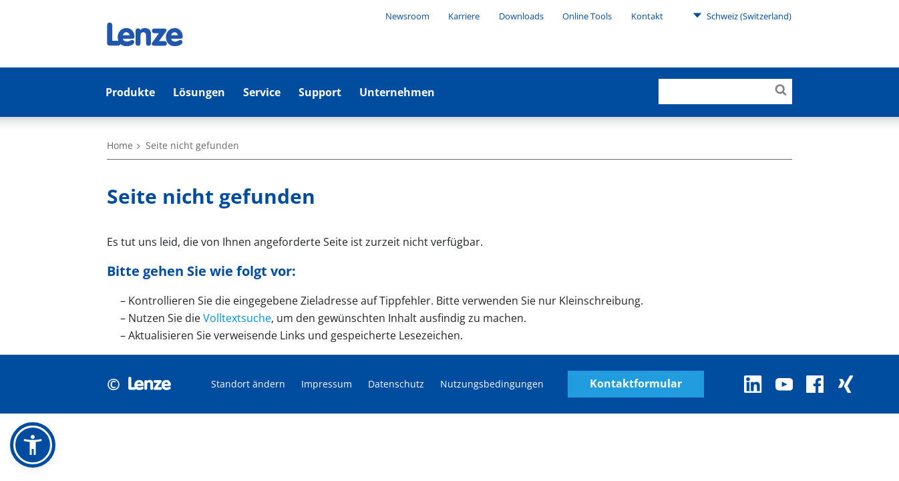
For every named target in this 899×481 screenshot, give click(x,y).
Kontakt (647, 16)
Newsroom (407, 16)
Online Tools (587, 16)
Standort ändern (248, 383)
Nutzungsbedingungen (492, 383)
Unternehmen (397, 92)
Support (320, 92)
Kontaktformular (636, 384)
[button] (32, 445)
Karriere (464, 16)
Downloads (521, 16)
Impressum (326, 383)
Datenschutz (396, 383)
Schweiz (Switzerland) (742, 15)
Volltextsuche (237, 318)
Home (120, 145)
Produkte (130, 92)
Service (262, 92)
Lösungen (199, 92)
